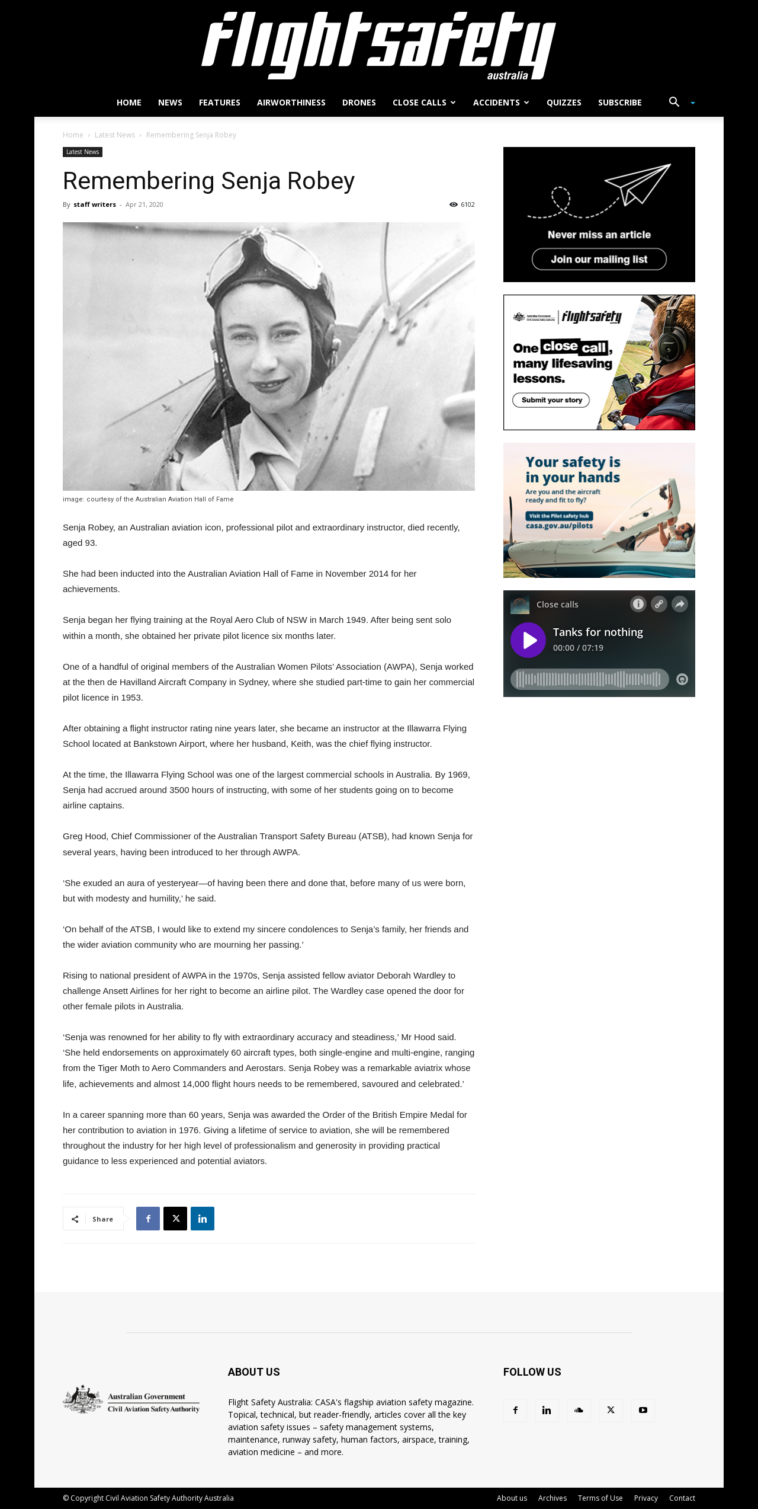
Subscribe (620, 102)
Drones (359, 102)
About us (512, 1498)
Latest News (115, 135)
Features (219, 102)
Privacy (646, 1498)
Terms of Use (600, 1498)
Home (129, 102)
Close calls (424, 102)
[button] (677, 103)
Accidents (501, 102)
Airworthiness (291, 102)
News (170, 102)
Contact (682, 1498)
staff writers (94, 204)
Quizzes (564, 102)
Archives (552, 1498)
